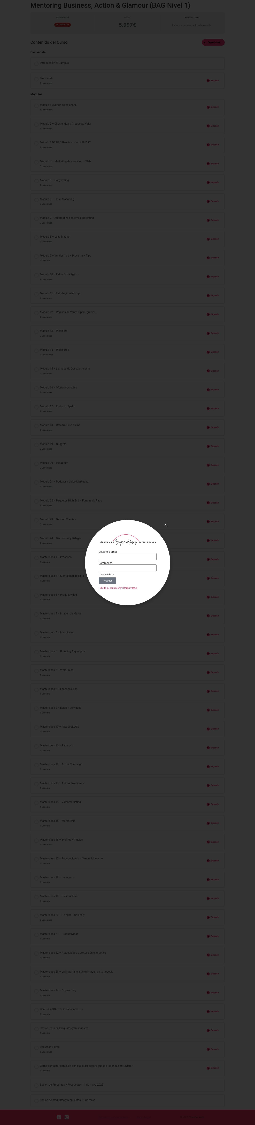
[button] (159, 531)
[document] (127, 562)
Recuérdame (110, 572)
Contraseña (109, 563)
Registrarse (129, 583)
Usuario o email (111, 554)
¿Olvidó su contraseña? (113, 583)
